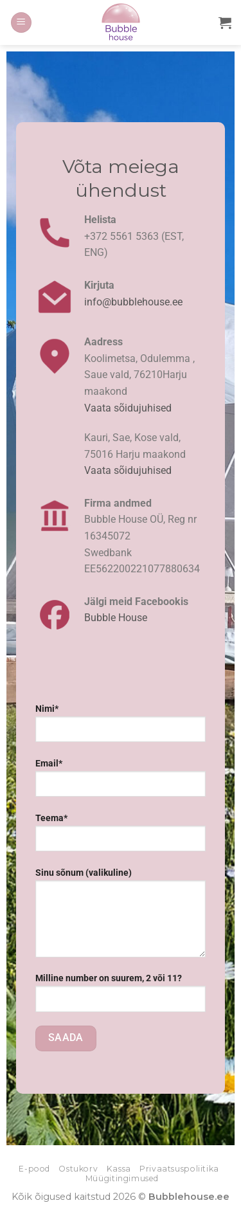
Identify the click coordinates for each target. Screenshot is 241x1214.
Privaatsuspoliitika (179, 1168)
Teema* (120, 837)
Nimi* (120, 727)
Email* (120, 782)
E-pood (34, 1168)
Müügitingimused (122, 1178)
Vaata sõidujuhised (128, 408)
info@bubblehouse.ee (133, 302)
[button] (21, 22)
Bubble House (115, 618)
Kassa (119, 1168)
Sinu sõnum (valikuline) (120, 917)
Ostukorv (78, 1168)
